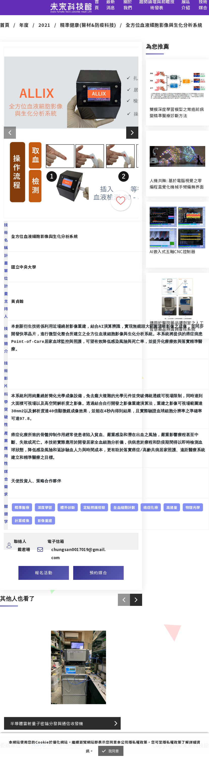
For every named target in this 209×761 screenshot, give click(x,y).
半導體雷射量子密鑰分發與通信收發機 (46, 723)
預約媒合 (98, 572)
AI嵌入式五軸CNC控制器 (172, 251)
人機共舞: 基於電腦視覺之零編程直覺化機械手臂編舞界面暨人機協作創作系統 (177, 183)
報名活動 (44, 572)
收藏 (120, 200)
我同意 (113, 750)
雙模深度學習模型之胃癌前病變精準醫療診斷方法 (177, 112)
